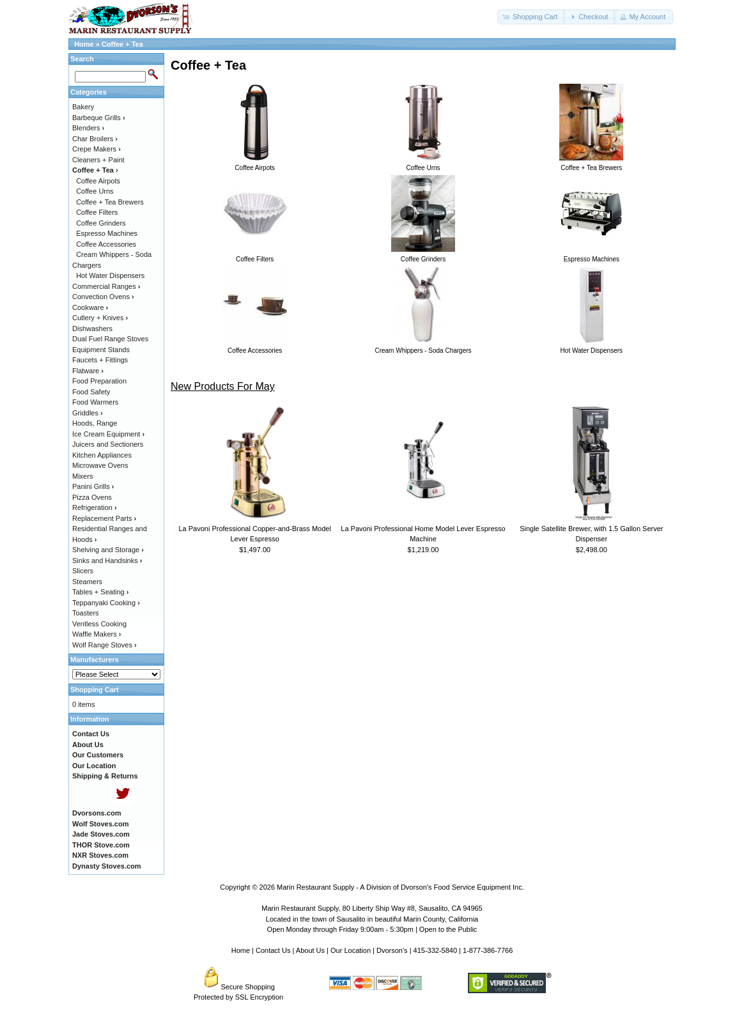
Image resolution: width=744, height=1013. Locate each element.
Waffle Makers (96, 634)
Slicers (82, 571)
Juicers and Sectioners (107, 444)
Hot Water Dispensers (110, 275)
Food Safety (91, 392)
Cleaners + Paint (98, 160)
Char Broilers (95, 139)
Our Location (350, 950)
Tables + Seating (100, 592)
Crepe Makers (96, 149)
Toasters (85, 613)
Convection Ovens (103, 296)
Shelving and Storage (108, 549)
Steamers (87, 581)
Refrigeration (94, 507)
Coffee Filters (97, 212)
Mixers (82, 476)
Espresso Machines (106, 233)
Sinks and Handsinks (107, 560)
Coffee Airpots (98, 181)
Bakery (83, 107)
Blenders (88, 128)
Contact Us (273, 950)
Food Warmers (95, 402)
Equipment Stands (101, 349)
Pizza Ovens (92, 497)
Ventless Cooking (99, 624)
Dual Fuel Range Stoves (110, 339)
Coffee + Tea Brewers (110, 202)
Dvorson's (392, 950)
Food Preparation (99, 381)
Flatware (88, 371)
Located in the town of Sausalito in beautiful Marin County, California (372, 919)
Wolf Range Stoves (104, 645)
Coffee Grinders (100, 223)
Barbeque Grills (98, 117)
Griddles (87, 413)
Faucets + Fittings (100, 360)
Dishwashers (92, 328)
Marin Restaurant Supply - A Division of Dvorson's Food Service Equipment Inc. (400, 887)
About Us (310, 950)
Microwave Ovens (100, 465)
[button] (531, 17)
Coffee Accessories (106, 244)
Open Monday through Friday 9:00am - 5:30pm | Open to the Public (372, 929)
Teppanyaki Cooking (106, 603)
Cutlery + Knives (100, 317)
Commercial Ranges (106, 286)
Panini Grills (93, 486)
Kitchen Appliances (102, 455)
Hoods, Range (94, 423)
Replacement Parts (104, 518)
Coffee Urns (95, 191)
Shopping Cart (94, 689)
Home (84, 44)
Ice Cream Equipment (108, 434)
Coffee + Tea (122, 44)
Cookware (90, 307)
